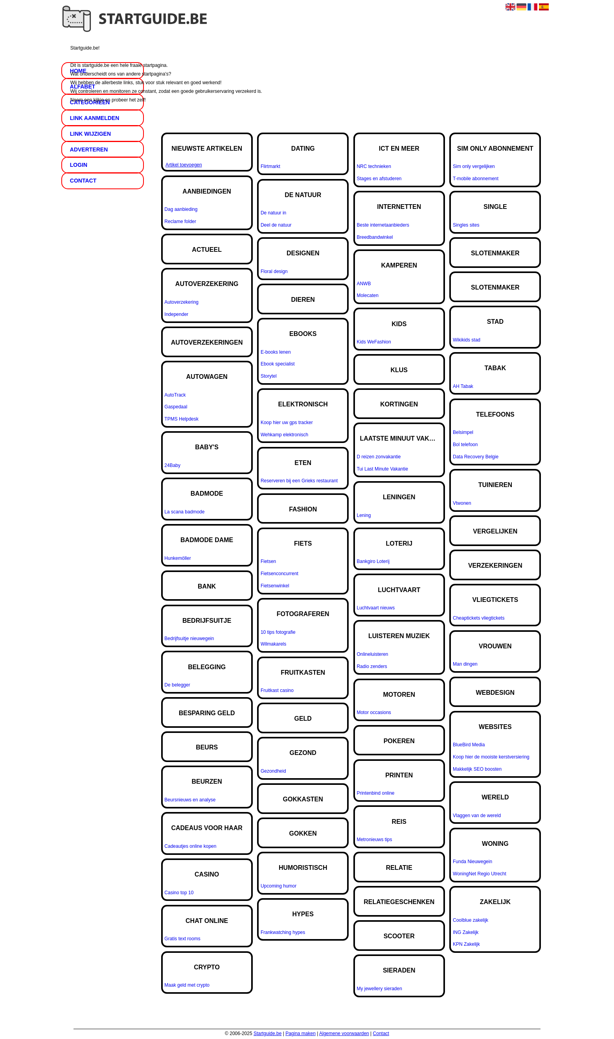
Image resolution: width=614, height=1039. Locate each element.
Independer (176, 314)
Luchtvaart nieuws (376, 608)
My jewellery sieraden (379, 988)
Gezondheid (273, 771)
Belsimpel (463, 432)
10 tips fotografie (278, 632)
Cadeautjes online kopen (190, 846)
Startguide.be (267, 1033)
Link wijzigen (90, 134)
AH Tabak (463, 386)
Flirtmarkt (270, 166)
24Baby (172, 465)
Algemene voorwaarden (344, 1033)
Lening (364, 515)
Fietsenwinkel (275, 586)
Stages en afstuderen (379, 178)
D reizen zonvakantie (379, 457)
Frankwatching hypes (283, 932)
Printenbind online (375, 793)
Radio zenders (372, 666)
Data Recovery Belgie (475, 457)
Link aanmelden (94, 118)
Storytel (269, 376)
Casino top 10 (178, 892)
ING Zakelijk (465, 932)
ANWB (364, 283)
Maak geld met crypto (187, 985)
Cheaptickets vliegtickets (478, 618)
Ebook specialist (278, 364)
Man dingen (465, 664)
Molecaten (367, 295)
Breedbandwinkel (375, 237)
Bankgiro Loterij (373, 561)
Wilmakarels (273, 644)
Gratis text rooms (182, 938)
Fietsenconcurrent (279, 573)
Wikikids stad (466, 340)
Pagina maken (300, 1033)
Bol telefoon (465, 444)
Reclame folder (180, 221)
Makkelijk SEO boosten (477, 769)
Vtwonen (462, 503)
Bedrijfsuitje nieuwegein (189, 638)
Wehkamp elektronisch (284, 434)
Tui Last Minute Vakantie (382, 469)
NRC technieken (374, 166)
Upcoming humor (278, 886)
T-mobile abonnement (475, 178)
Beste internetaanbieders (383, 225)
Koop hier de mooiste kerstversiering (491, 757)
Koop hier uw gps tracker (287, 422)
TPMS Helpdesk (181, 419)
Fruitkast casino (277, 690)
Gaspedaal (175, 407)
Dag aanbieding (180, 209)
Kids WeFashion (374, 342)
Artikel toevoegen (183, 165)
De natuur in (273, 213)
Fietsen (268, 561)
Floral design (274, 271)
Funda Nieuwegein (472, 861)
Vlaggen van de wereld (477, 815)
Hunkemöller (177, 558)
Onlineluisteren (372, 654)
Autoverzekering (181, 302)
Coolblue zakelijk (470, 920)
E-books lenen (276, 352)
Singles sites (466, 225)
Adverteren (89, 149)
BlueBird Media (469, 744)
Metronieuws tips (374, 839)
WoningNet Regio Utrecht (479, 874)
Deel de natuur (276, 225)
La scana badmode (184, 512)
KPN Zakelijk (466, 944)
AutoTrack (175, 395)
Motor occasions (374, 712)
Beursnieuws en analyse (189, 800)
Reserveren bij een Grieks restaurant (299, 481)
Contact (381, 1033)
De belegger (177, 685)
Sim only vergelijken (474, 166)
